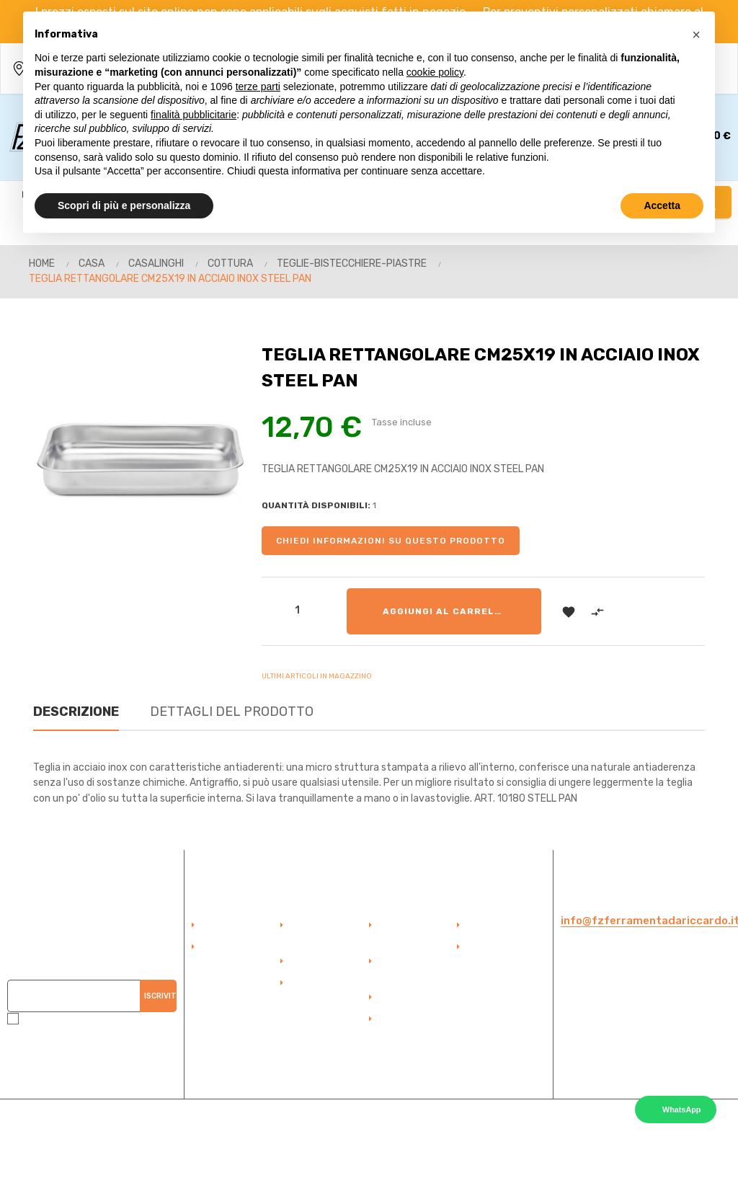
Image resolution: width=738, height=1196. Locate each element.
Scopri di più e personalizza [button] (124, 205)
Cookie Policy (666, 1072)
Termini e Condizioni (314, 990)
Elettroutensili (411, 1019)
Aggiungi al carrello (445, 611)
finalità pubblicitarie (193, 114)
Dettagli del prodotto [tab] (232, 711)
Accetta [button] (662, 205)
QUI (147, 1063)
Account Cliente (237, 947)
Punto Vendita (322, 962)
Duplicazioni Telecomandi (408, 969)
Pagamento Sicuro (317, 933)
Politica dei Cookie (507, 926)
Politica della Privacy (496, 954)
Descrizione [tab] (76, 711)
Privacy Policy (608, 1072)
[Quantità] (298, 610)
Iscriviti (160, 995)
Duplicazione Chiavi (408, 933)
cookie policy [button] (434, 72)
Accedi (219, 926)
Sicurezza (402, 998)
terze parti (258, 86)
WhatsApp (681, 1109)
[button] (696, 34)
